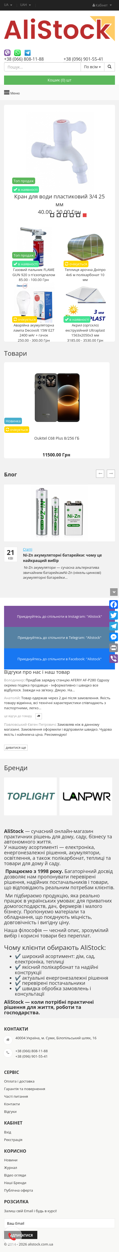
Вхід (7, 1132)
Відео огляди (15, 1175)
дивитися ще (16, 747)
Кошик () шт (59, 80)
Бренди (16, 767)
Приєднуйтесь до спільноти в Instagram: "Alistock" (59, 616)
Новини (11, 1160)
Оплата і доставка (19, 1081)
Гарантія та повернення (24, 1088)
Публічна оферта (18, 1190)
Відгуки (10, 1111)
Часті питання (16, 1096)
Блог (10, 474)
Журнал (10, 1167)
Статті (27, 549)
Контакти (12, 1103)
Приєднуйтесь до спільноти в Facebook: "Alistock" (60, 658)
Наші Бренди (15, 1182)
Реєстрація (13, 1139)
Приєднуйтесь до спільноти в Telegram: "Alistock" (59, 637)
